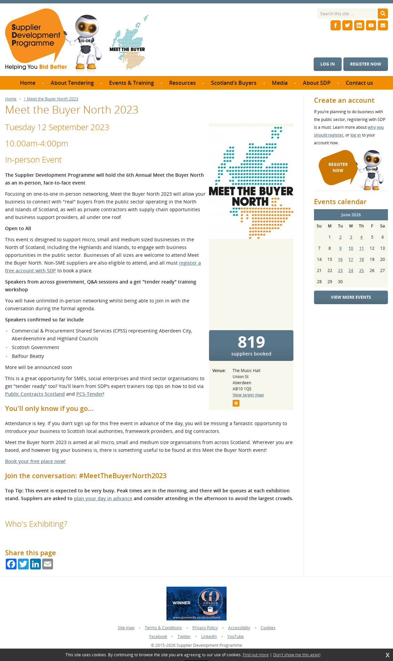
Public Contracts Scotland (35, 394)
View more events (351, 297)
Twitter (184, 636)
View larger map (248, 395)
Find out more (256, 655)
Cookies (268, 628)
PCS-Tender (89, 394)
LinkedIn (209, 636)
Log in (327, 64)
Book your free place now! (35, 461)
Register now (365, 64)
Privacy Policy (205, 628)
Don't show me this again (296, 655)
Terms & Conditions (163, 628)
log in (355, 135)
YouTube (235, 636)
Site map (126, 628)
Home (11, 99)
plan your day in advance (103, 498)
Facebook (158, 636)
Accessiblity (239, 628)
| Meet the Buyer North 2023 (51, 99)
